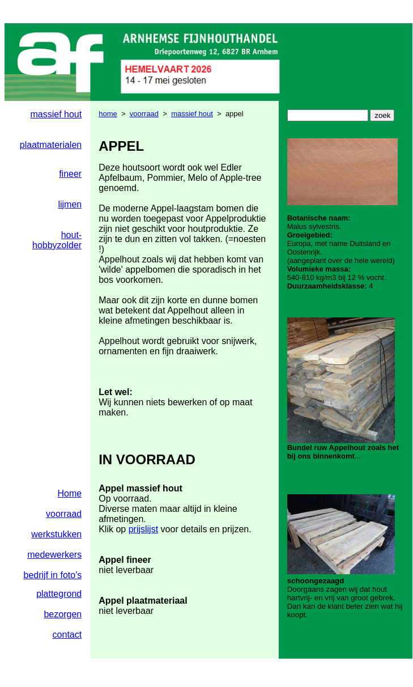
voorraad (144, 113)
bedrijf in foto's (53, 575)
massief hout (56, 114)
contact (67, 634)
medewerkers (54, 554)
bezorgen (63, 614)
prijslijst (143, 529)
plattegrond (59, 594)
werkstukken (56, 534)
